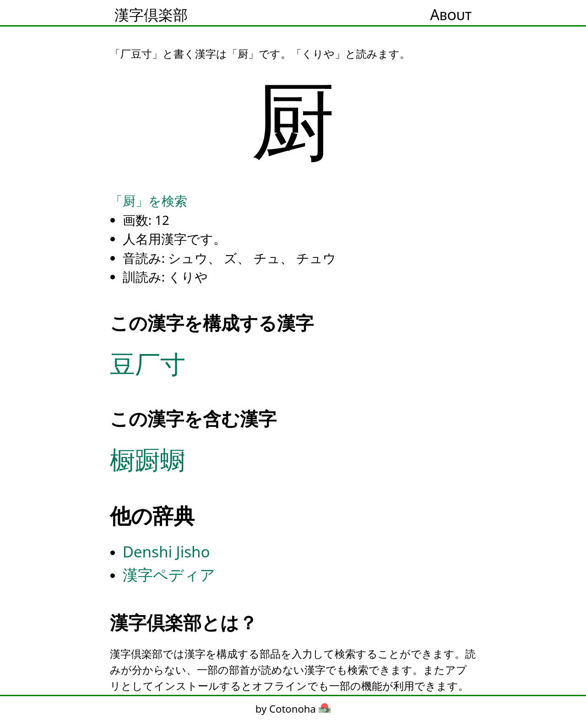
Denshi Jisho (166, 551)
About (451, 14)
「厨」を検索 (148, 200)
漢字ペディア (169, 574)
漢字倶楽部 (151, 14)
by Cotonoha (293, 708)
